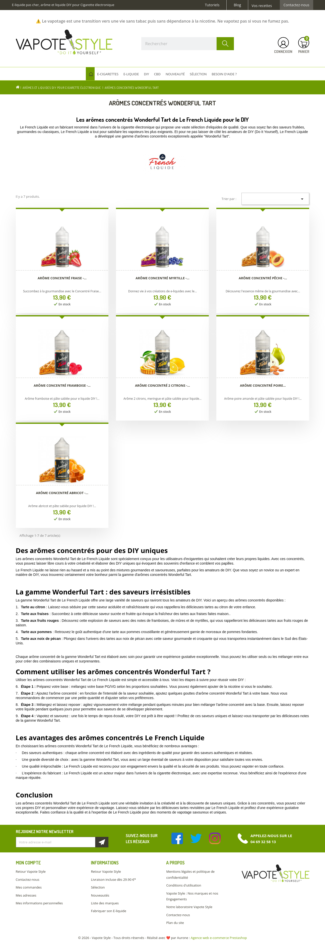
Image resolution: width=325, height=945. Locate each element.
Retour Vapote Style (31, 871)
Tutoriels (212, 5)
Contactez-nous (296, 5)
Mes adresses (26, 895)
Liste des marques (104, 903)
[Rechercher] (187, 43)
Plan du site (175, 922)
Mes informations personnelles (39, 903)
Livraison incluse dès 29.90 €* (113, 879)
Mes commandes (29, 887)
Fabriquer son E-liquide (108, 911)
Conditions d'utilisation (183, 885)
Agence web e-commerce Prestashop (219, 937)
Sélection (98, 887)
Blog (237, 5)
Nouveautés (100, 895)
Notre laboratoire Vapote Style (189, 907)
